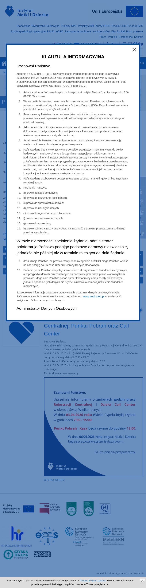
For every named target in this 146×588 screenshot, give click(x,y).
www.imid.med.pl (94, 296)
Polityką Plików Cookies (93, 580)
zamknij (142, 580)
